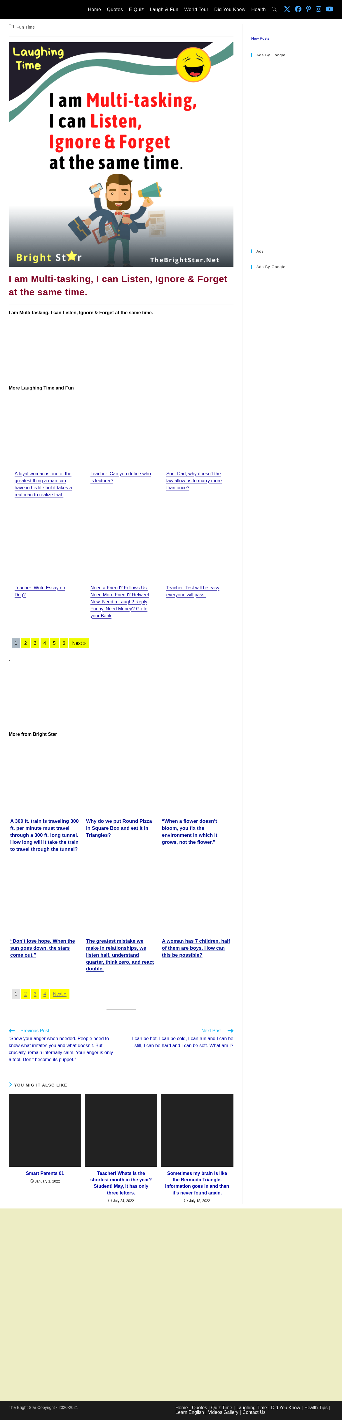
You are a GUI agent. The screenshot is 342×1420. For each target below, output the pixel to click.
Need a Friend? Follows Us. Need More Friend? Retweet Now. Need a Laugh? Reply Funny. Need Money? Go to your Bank (119, 601)
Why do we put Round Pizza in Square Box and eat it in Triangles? (119, 828)
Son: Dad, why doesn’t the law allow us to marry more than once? (194, 480)
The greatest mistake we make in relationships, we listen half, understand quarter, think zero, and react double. (120, 955)
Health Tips (316, 1407)
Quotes (199, 1407)
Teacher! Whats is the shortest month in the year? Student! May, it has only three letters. (121, 1183)
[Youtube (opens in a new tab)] (330, 9)
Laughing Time (251, 1407)
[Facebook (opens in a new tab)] (298, 9)
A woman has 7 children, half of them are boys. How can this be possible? (196, 948)
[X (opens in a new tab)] (287, 9)
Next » (79, 643)
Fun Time (26, 27)
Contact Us (254, 1412)
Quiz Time (221, 1407)
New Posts (260, 38)
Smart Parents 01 (45, 1173)
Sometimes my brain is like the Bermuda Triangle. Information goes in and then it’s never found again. (197, 1183)
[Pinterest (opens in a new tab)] (308, 9)
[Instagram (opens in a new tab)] (318, 9)
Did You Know (285, 1407)
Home (181, 1407)
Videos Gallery (223, 1412)
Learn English (189, 1412)
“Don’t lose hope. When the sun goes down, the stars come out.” (42, 948)
